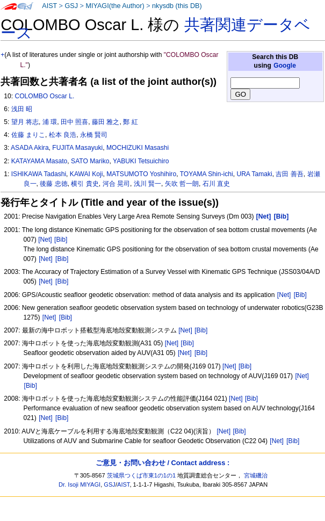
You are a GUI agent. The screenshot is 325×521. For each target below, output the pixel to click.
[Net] (45, 239)
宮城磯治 (256, 475)
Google (284, 65)
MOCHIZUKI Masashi (137, 147)
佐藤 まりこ (28, 135)
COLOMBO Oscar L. (44, 96)
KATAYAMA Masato (39, 161)
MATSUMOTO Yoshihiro (141, 174)
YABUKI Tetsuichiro (141, 161)
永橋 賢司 (93, 135)
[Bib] (60, 239)
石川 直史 (216, 183)
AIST (49, 6)
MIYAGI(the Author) (114, 6)
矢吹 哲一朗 (182, 183)
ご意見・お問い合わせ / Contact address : (162, 463)
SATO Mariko (90, 161)
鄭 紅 (130, 122)
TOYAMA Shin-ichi (206, 174)
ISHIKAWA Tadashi (38, 174)
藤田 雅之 (105, 122)
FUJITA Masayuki (77, 147)
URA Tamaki (254, 174)
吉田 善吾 (289, 174)
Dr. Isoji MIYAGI (79, 484)
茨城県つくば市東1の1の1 (141, 475)
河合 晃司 (116, 183)
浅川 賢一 (147, 183)
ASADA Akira (30, 147)
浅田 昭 (21, 109)
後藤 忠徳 (53, 183)
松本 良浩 (62, 135)
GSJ (71, 6)
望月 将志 (25, 122)
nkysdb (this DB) (177, 6)
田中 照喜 (74, 122)
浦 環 (49, 122)
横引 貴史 (84, 183)
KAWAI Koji (86, 174)
